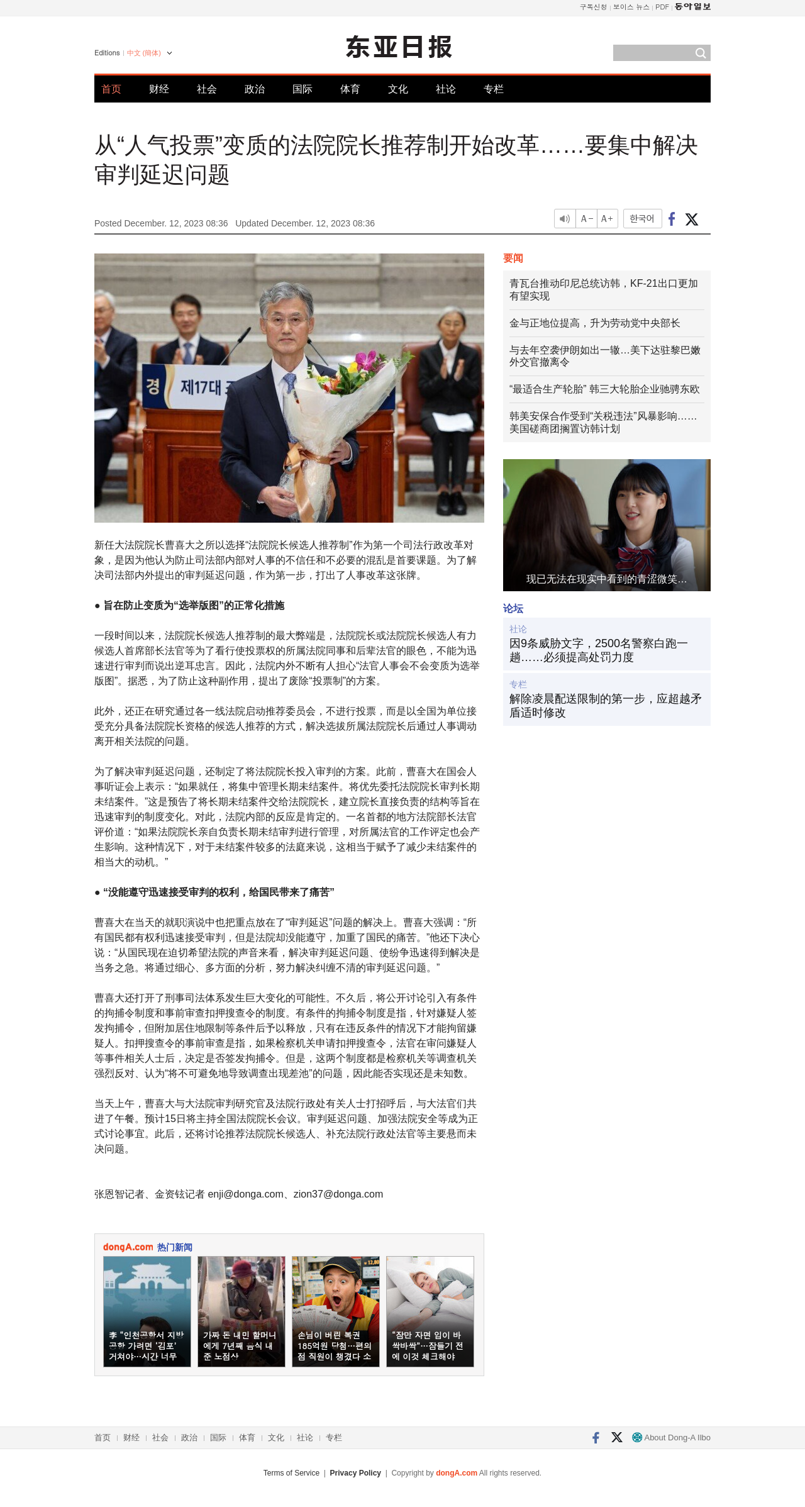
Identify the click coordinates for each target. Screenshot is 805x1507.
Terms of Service (291, 1473)
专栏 (494, 89)
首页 (111, 89)
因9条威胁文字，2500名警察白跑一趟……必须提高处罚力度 (598, 650)
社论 (446, 89)
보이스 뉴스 (631, 6)
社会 (207, 89)
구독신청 (594, 6)
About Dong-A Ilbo (671, 1437)
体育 (350, 89)
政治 (255, 89)
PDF (662, 6)
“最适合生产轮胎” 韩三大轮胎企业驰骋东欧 (604, 389)
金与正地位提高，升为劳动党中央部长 (594, 323)
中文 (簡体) (144, 53)
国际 (302, 89)
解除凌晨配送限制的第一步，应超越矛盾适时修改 (605, 705)
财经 (159, 89)
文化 (398, 89)
